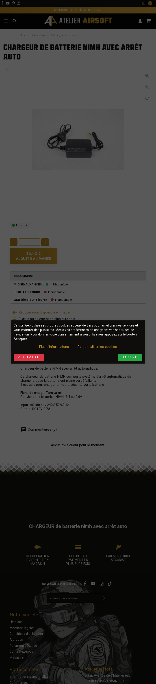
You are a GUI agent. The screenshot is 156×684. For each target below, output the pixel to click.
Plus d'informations (54, 347)
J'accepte (130, 357)
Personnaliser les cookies (97, 347)
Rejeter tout (29, 357)
